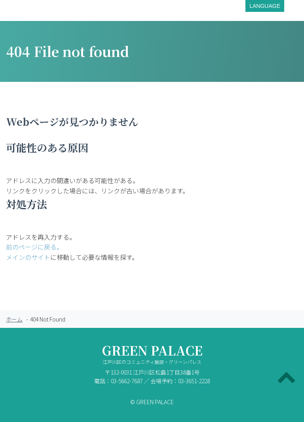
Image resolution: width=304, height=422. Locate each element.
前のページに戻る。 (34, 247)
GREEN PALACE (152, 356)
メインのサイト (28, 257)
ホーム (14, 319)
